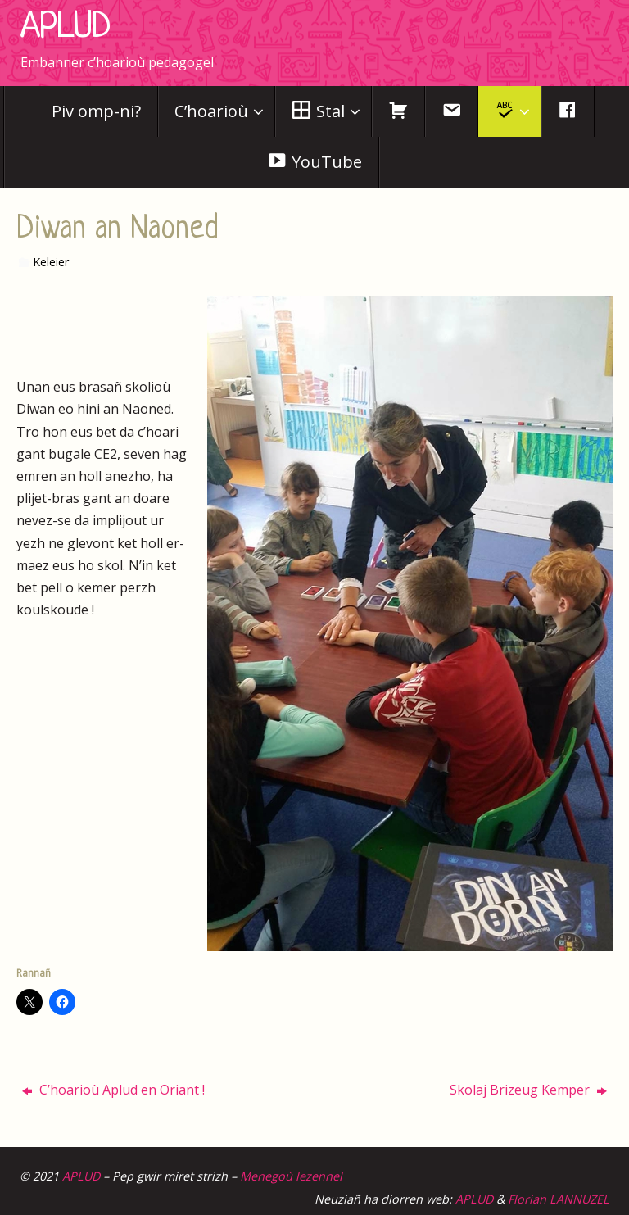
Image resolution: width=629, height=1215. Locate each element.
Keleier (51, 262)
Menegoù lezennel (291, 1176)
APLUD (65, 28)
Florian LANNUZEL (558, 1199)
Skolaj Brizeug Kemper (528, 1090)
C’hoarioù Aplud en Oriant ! (113, 1090)
